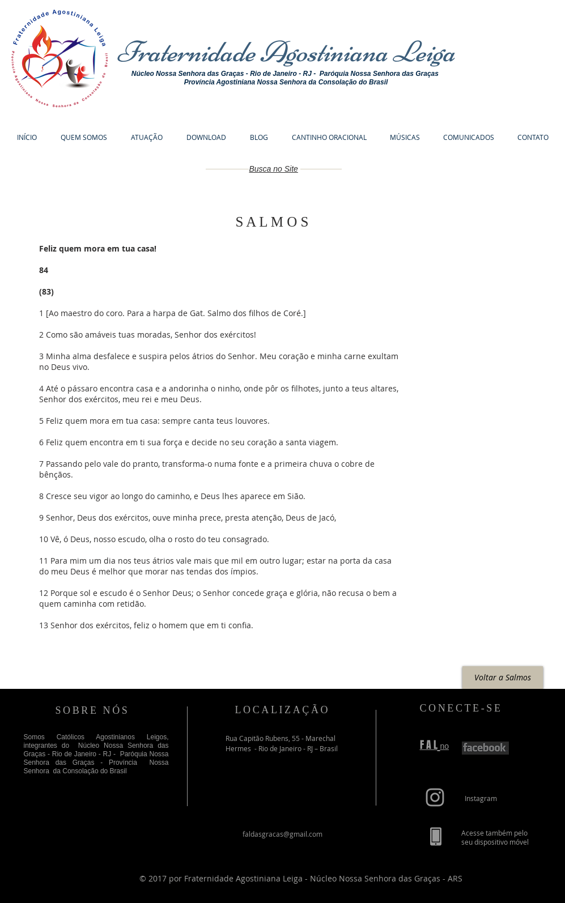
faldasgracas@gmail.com (282, 833)
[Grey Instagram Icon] (435, 797)
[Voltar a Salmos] (502, 677)
